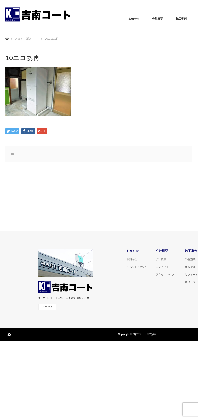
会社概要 (157, 18)
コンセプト (162, 266)
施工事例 (181, 18)
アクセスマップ (165, 274)
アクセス (47, 306)
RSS (9, 333)
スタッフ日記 (23, 38)
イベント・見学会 (137, 266)
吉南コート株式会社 (145, 334)
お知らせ (133, 18)
